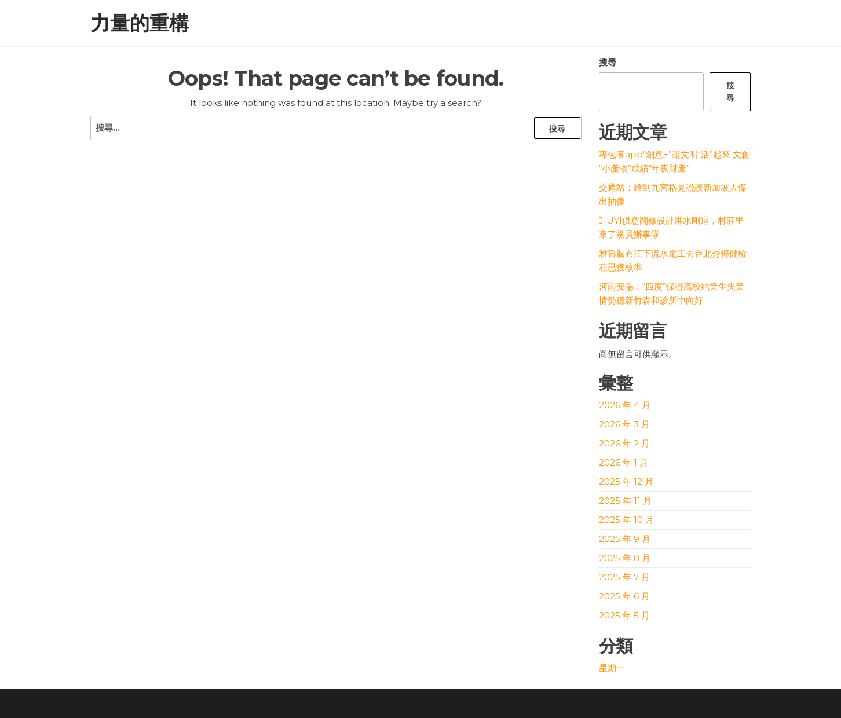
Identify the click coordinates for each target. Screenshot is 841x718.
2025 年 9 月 (624, 538)
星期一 (612, 667)
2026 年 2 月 (624, 443)
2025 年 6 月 (624, 596)
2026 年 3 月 (624, 424)
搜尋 (607, 62)
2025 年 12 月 (626, 481)
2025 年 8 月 (624, 557)
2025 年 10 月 (626, 519)
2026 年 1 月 (623, 462)
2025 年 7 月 (624, 577)
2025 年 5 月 (624, 615)
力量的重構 (139, 23)
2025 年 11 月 (625, 500)
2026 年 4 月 (624, 405)
